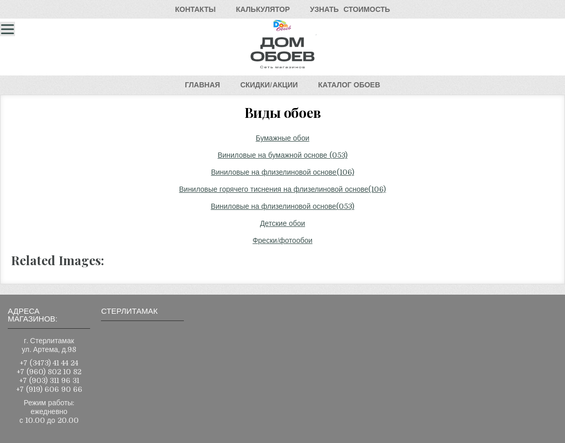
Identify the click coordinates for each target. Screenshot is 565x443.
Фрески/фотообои (283, 240)
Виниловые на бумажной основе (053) (282, 155)
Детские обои (282, 223)
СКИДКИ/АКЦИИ (269, 85)
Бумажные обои (283, 138)
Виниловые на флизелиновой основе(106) (282, 172)
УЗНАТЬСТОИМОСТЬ (350, 9)
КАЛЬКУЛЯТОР (262, 9)
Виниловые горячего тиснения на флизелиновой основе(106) (282, 189)
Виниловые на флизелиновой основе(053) (282, 206)
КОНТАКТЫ (195, 9)
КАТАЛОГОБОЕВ (349, 85)
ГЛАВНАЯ (202, 85)
